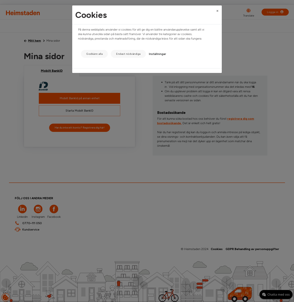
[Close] (217, 10)
